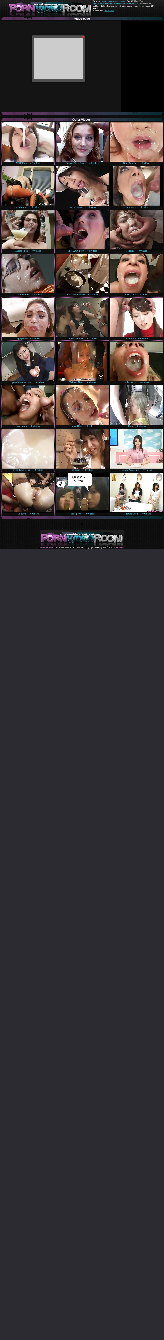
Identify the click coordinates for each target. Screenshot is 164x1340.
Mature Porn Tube (100, 3)
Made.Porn (131, 3)
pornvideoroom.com (48, 547)
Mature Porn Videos (117, 3)
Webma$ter (119, 547)
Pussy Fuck (109, 11)
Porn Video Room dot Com (114, 1)
